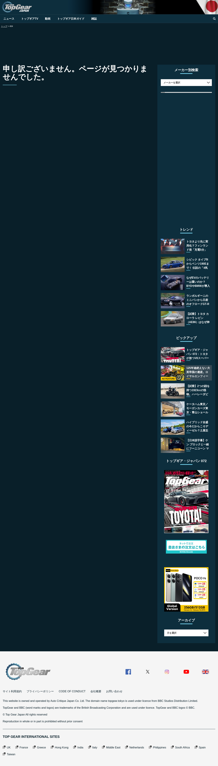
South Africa (182, 747)
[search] (214, 18)
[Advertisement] (109, 44)
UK (9, 747)
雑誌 (94, 18)
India (80, 747)
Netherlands (136, 747)
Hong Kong (61, 747)
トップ (4, 26)
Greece (41, 747)
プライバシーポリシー (40, 691)
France (24, 747)
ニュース (8, 18)
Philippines (159, 747)
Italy (94, 747)
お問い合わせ (114, 691)
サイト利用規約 (12, 691)
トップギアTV (29, 18)
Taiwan (11, 754)
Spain (202, 747)
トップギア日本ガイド (70, 18)
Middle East (113, 747)
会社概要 (95, 691)
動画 (47, 18)
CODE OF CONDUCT (72, 691)
